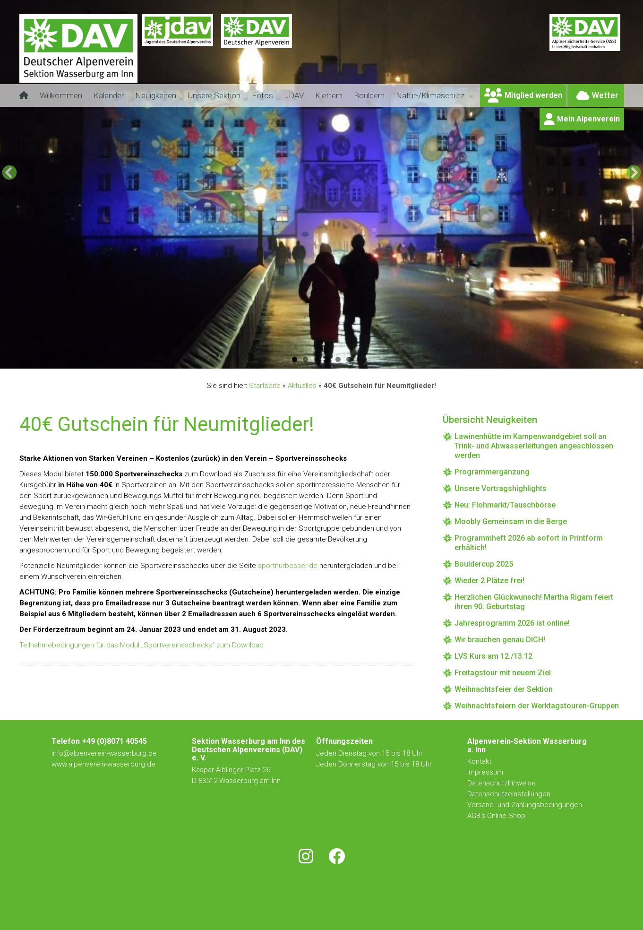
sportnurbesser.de (287, 565)
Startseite (265, 385)
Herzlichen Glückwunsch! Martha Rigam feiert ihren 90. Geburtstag (533, 602)
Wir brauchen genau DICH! (499, 639)
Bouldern (369, 95)
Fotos (262, 95)
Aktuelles (302, 385)
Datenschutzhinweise (501, 783)
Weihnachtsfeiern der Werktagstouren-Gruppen (536, 705)
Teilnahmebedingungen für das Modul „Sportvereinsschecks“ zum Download (141, 645)
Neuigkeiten (155, 95)
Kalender (109, 95)
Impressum (485, 772)
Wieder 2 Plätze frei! (489, 580)
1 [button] (294, 359)
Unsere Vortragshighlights (500, 488)
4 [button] (327, 359)
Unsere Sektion (214, 95)
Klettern (329, 95)
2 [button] (305, 359)
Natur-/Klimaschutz (430, 95)
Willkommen (61, 95)
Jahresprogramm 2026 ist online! (512, 623)
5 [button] (338, 359)
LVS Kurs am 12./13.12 (493, 656)
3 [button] (316, 359)
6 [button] (349, 359)
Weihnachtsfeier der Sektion (503, 689)
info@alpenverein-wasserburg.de (104, 753)
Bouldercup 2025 (483, 564)
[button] (9, 172)
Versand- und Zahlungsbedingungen (524, 805)
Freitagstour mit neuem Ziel (502, 672)
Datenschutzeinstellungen (508, 794)
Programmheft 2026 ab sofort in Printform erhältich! (528, 543)
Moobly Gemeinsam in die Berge (510, 521)
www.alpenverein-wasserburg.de (103, 764)
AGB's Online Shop (496, 815)
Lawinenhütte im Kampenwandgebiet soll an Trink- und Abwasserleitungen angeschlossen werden (533, 446)
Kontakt (480, 761)
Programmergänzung (492, 471)
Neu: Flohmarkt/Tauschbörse (505, 504)
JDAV (294, 95)
